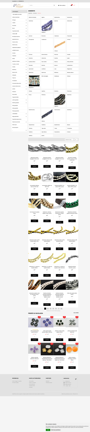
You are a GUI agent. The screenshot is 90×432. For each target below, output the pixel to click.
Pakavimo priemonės (16, 121)
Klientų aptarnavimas (35, 378)
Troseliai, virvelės (15, 64)
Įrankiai (13, 88)
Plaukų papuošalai (15, 110)
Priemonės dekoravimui (16, 83)
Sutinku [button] (48, 429)
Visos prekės (76, 312)
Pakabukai (14, 55)
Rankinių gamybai (15, 102)
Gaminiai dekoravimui (16, 86)
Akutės (13, 58)
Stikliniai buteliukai (15, 17)
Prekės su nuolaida (32, 382)
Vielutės (13, 66)
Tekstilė (13, 22)
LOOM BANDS (14, 113)
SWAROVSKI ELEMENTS (16, 47)
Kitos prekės (14, 94)
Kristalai (13, 53)
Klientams (48, 378)
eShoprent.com (75, 393)
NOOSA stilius (14, 44)
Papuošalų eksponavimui (16, 119)
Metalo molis (14, 72)
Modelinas (14, 69)
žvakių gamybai (15, 108)
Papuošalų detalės (15, 30)
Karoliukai (14, 25)
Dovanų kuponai (15, 127)
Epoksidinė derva (15, 39)
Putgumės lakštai (15, 97)
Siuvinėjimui (14, 80)
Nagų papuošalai (15, 116)
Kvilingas (14, 19)
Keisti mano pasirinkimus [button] (55, 429)
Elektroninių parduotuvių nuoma (67, 393)
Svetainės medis (32, 385)
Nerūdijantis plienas (16, 36)
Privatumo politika (15, 382)
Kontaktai (30, 387)
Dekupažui (14, 75)
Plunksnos (14, 91)
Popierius (14, 77)
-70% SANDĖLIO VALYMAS (17, 14)
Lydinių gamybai (15, 99)
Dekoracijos (14, 124)
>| (61, 308)
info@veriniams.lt (67, 382)
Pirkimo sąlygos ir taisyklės (17, 381)
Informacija (15, 378)
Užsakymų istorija (49, 382)
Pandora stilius (15, 41)
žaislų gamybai (15, 105)
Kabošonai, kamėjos (16, 61)
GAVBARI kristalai (15, 50)
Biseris (13, 28)
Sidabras (14, 33)
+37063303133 (20, 1)
